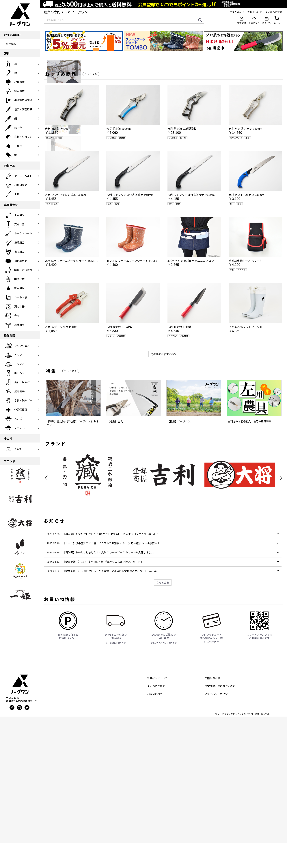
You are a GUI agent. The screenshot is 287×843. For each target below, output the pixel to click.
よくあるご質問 (156, 812)
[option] (140, 123)
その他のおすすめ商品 (163, 480)
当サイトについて (157, 804)
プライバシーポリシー (217, 820)
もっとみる (162, 708)
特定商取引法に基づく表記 (220, 812)
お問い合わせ (155, 820)
